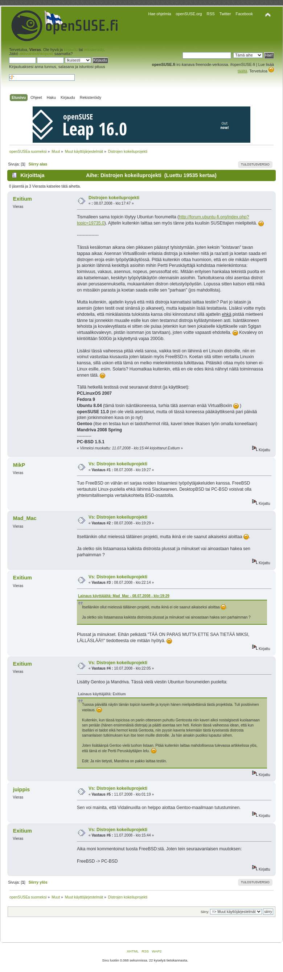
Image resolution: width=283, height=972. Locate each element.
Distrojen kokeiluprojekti (114, 197)
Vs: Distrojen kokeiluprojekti (118, 463)
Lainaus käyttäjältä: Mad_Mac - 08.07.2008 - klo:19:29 (123, 596)
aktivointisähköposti (36, 53)
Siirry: (205, 912)
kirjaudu (71, 49)
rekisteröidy (93, 49)
